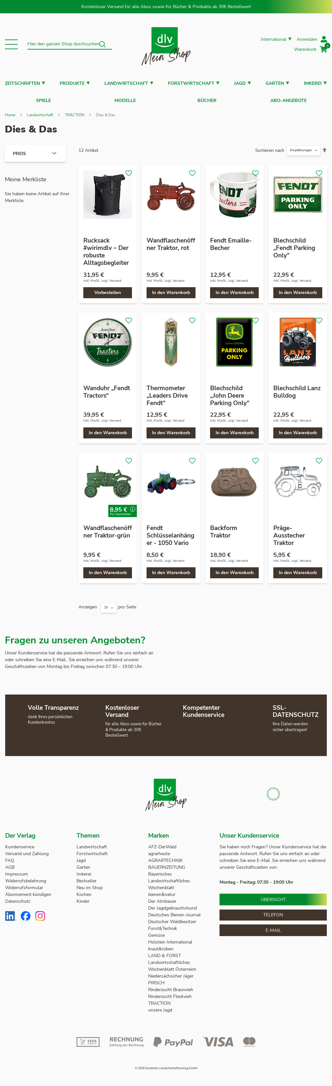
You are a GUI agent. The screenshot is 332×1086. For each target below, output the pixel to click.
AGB (10, 864)
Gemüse (157, 932)
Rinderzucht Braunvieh (171, 987)
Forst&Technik (163, 925)
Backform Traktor (223, 529)
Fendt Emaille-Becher (231, 241)
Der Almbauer (162, 898)
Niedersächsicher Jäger (171, 973)
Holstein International (171, 939)
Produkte (72, 83)
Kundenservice (19, 844)
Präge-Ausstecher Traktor (289, 532)
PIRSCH (156, 980)
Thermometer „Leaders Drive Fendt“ (167, 392)
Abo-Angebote (288, 99)
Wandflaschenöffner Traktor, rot (171, 241)
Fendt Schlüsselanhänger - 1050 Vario (170, 532)
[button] (11, 44)
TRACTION (74, 111)
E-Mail (273, 927)
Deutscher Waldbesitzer (172, 919)
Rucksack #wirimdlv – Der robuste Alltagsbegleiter (106, 248)
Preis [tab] (19, 150)
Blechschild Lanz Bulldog (297, 389)
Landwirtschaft (126, 83)
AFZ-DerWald (162, 844)
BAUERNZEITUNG (166, 864)
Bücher (207, 99)
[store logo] (166, 44)
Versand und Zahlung (27, 851)
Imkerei (313, 83)
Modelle (125, 99)
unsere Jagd (160, 1007)
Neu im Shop (90, 885)
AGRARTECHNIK (165, 857)
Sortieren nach (269, 147)
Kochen (84, 891)
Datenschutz (17, 898)
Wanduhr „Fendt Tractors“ (106, 389)
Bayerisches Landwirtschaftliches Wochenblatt (169, 878)
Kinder (83, 898)
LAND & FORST (165, 953)
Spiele (43, 99)
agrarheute (159, 851)
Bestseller (87, 878)
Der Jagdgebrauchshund (172, 905)
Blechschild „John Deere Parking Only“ (229, 392)
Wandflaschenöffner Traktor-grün (107, 529)
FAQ (9, 857)
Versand (115, 277)
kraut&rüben (160, 946)
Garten (275, 83)
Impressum (16, 871)
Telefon (273, 912)
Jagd (240, 83)
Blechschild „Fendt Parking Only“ (294, 244)
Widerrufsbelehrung (25, 878)
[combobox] (70, 44)
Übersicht (273, 896)
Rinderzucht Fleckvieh (170, 993)
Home (10, 111)
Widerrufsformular (24, 885)
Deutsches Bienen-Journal (174, 912)
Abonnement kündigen (28, 891)
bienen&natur (161, 891)
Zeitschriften (22, 83)
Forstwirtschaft (191, 83)
